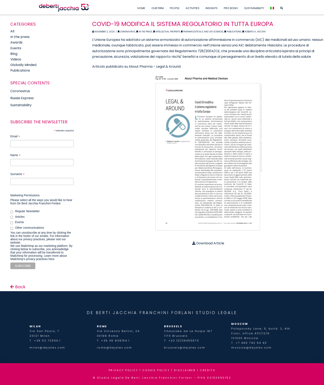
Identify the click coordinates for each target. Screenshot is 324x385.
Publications (232, 31)
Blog (13, 53)
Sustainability (21, 105)
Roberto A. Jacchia (254, 31)
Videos (15, 59)
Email (15, 136)
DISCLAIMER (185, 370)
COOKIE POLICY (156, 370)
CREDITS (207, 370)
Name (15, 155)
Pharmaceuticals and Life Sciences (202, 31)
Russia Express (22, 98)
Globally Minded (23, 64)
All (12, 31)
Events (15, 48)
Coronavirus (126, 31)
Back (17, 287)
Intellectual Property (166, 31)
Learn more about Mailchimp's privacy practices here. (38, 257)
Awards (16, 42)
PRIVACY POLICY (123, 370)
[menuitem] (272, 7)
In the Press (144, 31)
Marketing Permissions (25, 195)
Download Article (208, 243)
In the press (20, 36)
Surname (17, 174)
